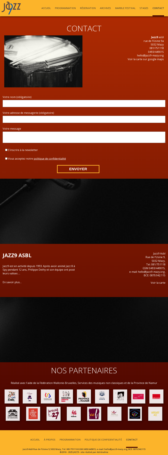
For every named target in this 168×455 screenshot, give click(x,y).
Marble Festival (125, 8)
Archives (105, 8)
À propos (49, 439)
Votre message (12, 128)
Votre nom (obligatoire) (17, 97)
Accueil (46, 8)
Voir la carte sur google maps (146, 59)
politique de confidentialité (50, 158)
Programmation (65, 8)
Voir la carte (158, 282)
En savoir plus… (12, 282)
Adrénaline (102, 452)
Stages (144, 8)
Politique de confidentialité (103, 439)
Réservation (88, 8)
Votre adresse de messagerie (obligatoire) (28, 113)
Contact (158, 8)
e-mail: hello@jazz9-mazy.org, (147, 272)
